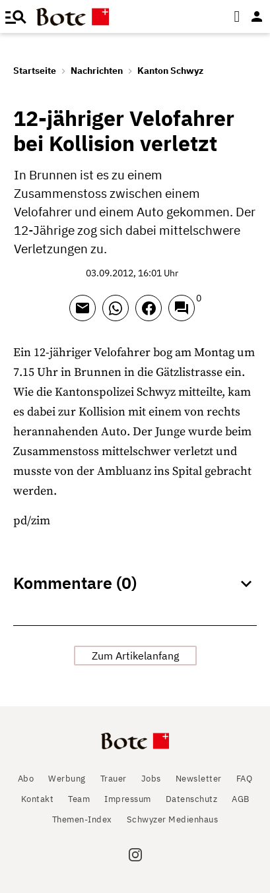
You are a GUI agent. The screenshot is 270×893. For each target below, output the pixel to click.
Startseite (34, 71)
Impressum (127, 799)
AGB (241, 799)
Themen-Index (82, 819)
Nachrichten (97, 71)
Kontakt (37, 799)
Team (79, 799)
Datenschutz (192, 799)
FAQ (244, 778)
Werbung (67, 778)
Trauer (113, 778)
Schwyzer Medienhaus (173, 819)
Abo (26, 778)
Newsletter (199, 778)
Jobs (151, 778)
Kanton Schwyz (170, 71)
